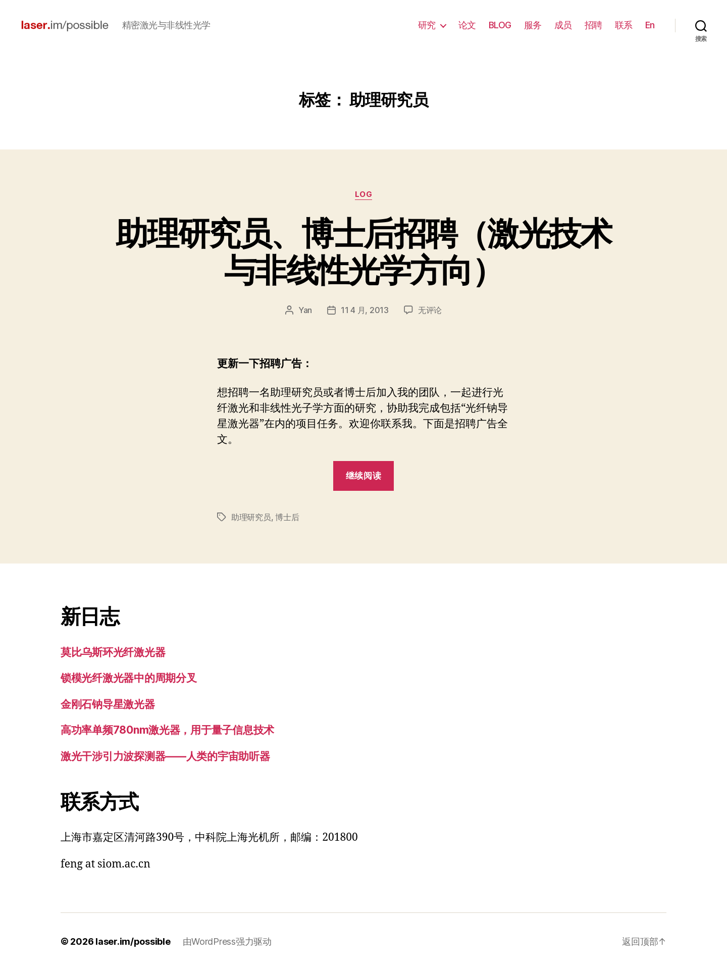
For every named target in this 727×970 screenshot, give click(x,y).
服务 (533, 25)
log (364, 194)
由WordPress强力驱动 (227, 941)
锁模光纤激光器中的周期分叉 (129, 678)
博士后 (287, 517)
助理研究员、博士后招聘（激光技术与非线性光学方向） (363, 251)
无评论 (430, 310)
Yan (305, 310)
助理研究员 (251, 517)
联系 (624, 25)
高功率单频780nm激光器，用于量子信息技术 (167, 730)
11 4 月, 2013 (365, 310)
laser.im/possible (132, 941)
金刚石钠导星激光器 (108, 704)
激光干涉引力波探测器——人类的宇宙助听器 (165, 756)
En (650, 25)
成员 (563, 25)
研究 (427, 25)
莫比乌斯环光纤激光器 (113, 652)
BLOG (500, 25)
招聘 (593, 25)
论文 (467, 25)
